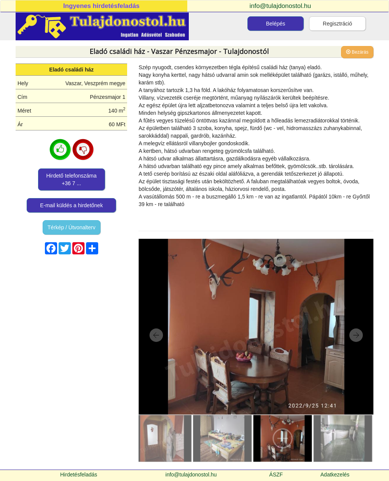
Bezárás (357, 52)
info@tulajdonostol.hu (280, 6)
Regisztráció (337, 24)
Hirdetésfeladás (78, 474)
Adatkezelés (334, 474)
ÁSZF (276, 474)
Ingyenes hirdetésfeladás (101, 6)
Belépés (275, 24)
